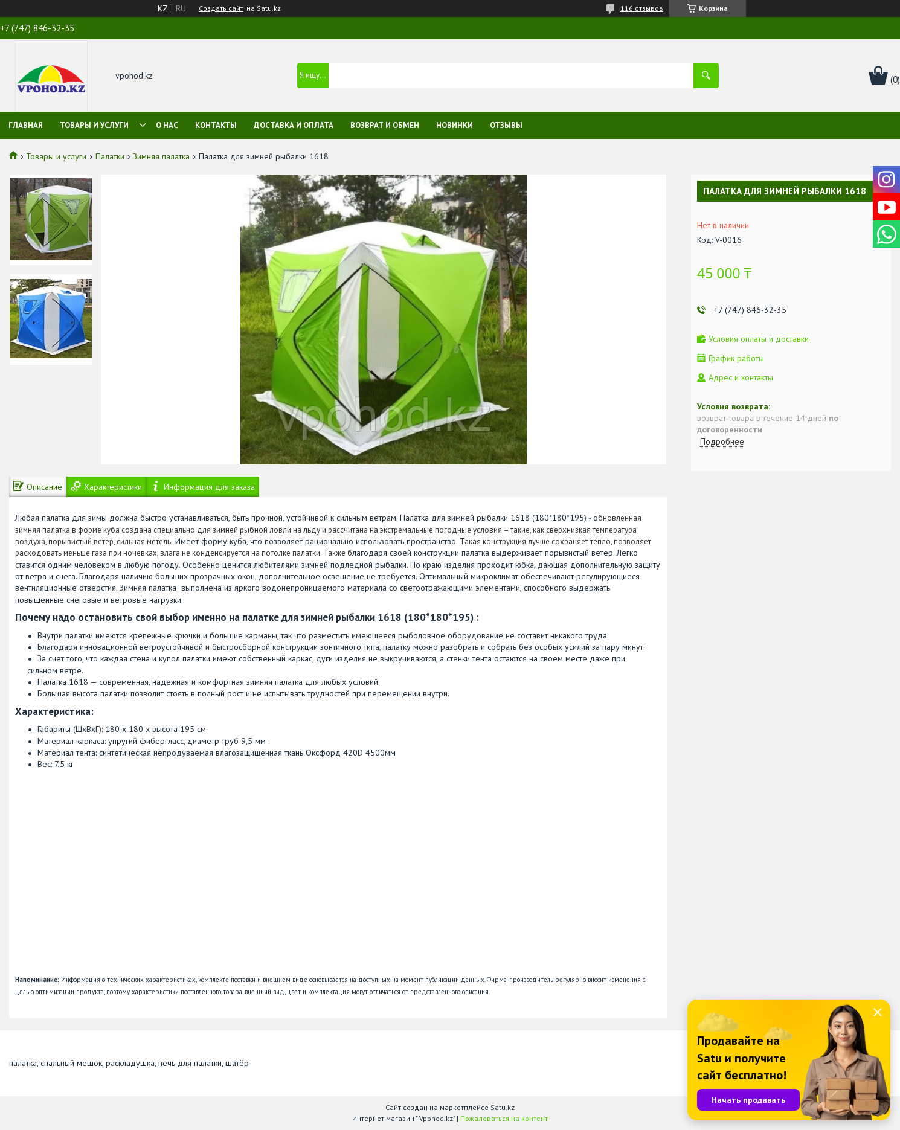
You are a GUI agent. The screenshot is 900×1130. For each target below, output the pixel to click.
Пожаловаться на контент (504, 1118)
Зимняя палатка (161, 156)
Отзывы (506, 125)
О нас (167, 125)
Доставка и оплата (293, 125)
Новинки (454, 125)
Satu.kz (502, 1107)
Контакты (216, 125)
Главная (25, 125)
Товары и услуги (94, 125)
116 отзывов (641, 8)
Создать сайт (221, 8)
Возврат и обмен (384, 125)
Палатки (109, 156)
